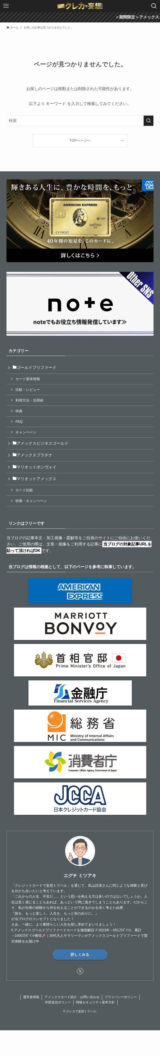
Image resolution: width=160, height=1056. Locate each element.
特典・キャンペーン (31, 501)
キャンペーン (25, 432)
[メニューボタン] (6, 6)
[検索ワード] (80, 120)
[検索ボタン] (154, 6)
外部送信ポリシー (58, 1002)
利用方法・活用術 (29, 400)
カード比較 (24, 490)
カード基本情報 (27, 379)
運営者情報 (31, 997)
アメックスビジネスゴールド (40, 443)
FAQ (19, 421)
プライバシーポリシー (121, 997)
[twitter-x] (80, 971)
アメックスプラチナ (32, 455)
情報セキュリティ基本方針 (95, 1002)
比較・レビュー (27, 390)
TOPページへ (80, 140)
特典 (18, 411)
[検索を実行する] (149, 120)
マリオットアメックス (34, 479)
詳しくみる (80, 954)
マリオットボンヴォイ (34, 467)
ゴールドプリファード (34, 367)
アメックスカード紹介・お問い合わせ (72, 997)
